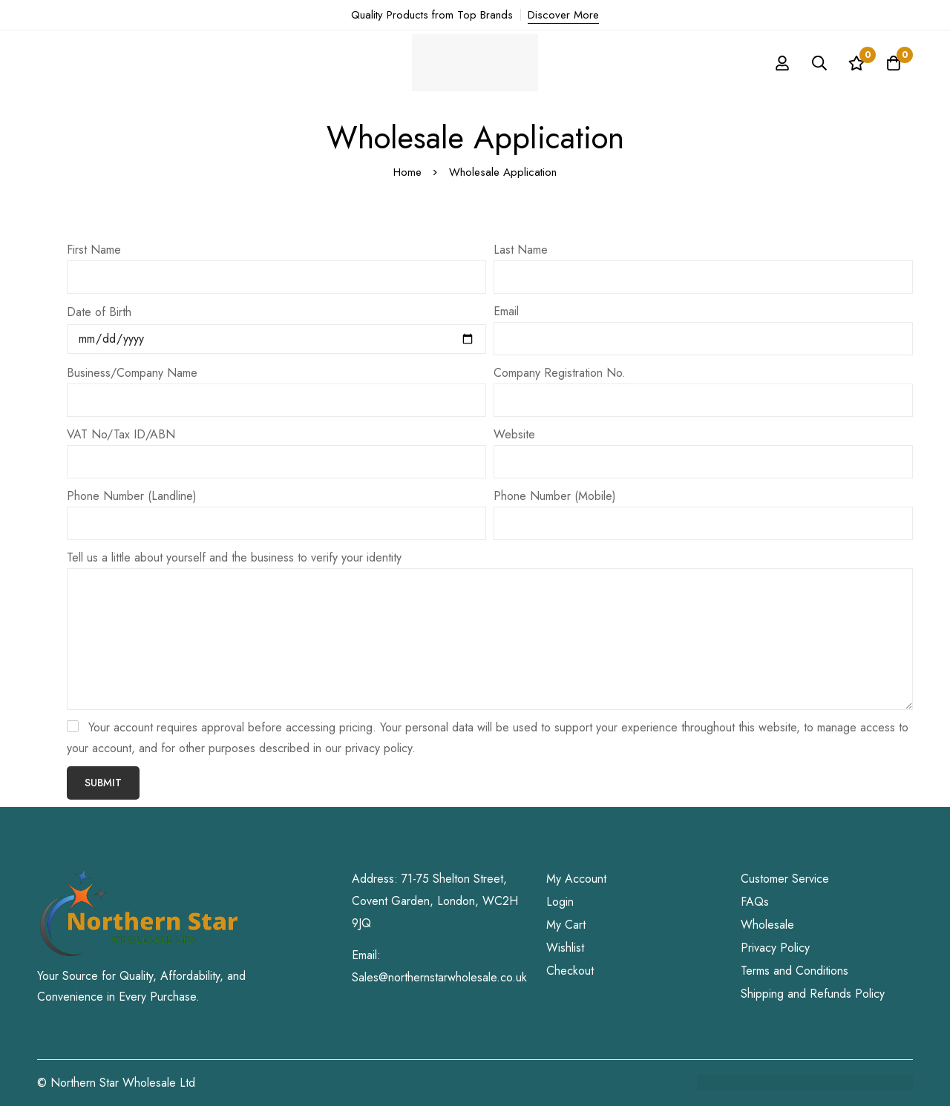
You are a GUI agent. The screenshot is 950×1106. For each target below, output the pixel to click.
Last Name (521, 249)
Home (407, 172)
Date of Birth (99, 311)
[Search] (819, 63)
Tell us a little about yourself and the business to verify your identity (234, 557)
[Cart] (893, 63)
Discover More (563, 15)
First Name (94, 249)
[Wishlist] (856, 63)
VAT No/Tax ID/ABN (121, 434)
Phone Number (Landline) (132, 495)
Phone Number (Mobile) (555, 495)
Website (514, 434)
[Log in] (782, 63)
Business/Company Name (132, 372)
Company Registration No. (560, 372)
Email (506, 311)
